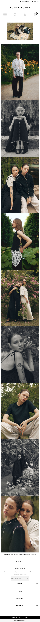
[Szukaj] (15, 14)
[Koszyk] (35, 14)
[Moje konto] (25, 14)
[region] (20, 31)
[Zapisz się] (27, 578)
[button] (5, 14)
